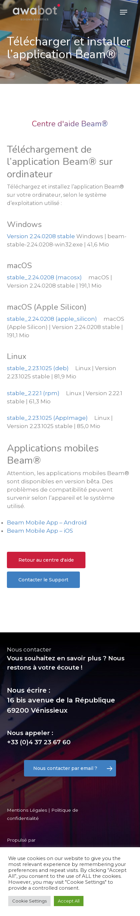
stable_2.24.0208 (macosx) (44, 277)
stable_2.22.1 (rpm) (33, 393)
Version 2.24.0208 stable (41, 236)
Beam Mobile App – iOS (40, 530)
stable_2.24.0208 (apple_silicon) (52, 319)
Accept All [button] (69, 900)
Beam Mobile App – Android (47, 522)
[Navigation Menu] (123, 12)
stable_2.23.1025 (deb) (38, 368)
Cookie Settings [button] (29, 900)
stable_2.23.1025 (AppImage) (47, 418)
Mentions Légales (27, 810)
